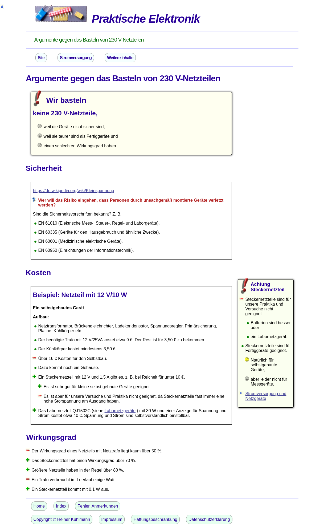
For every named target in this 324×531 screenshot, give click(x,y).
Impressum (111, 519)
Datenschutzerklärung (209, 519)
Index (61, 506)
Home (39, 506)
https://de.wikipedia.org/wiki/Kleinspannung (73, 190)
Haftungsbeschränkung (155, 519)
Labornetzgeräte (120, 410)
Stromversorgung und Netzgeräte (265, 396)
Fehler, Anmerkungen (97, 506)
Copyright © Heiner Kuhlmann (62, 519)
